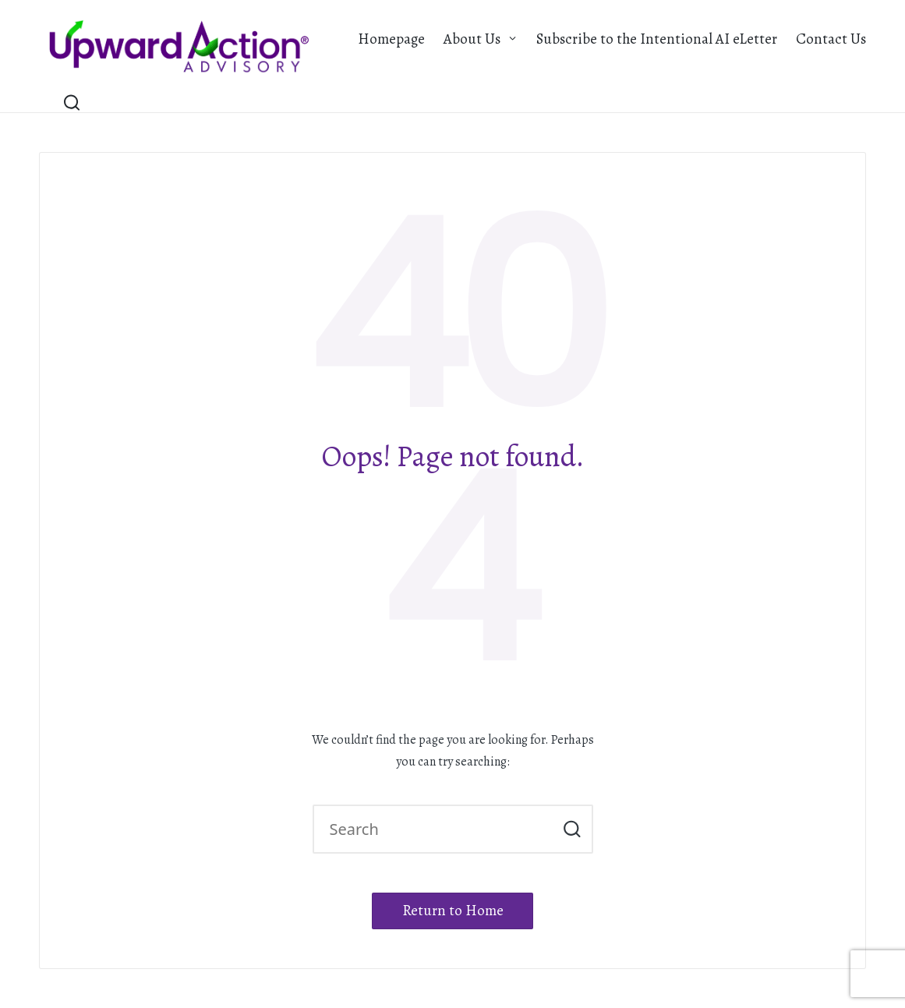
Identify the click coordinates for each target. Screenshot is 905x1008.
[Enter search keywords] (453, 829)
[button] (572, 829)
